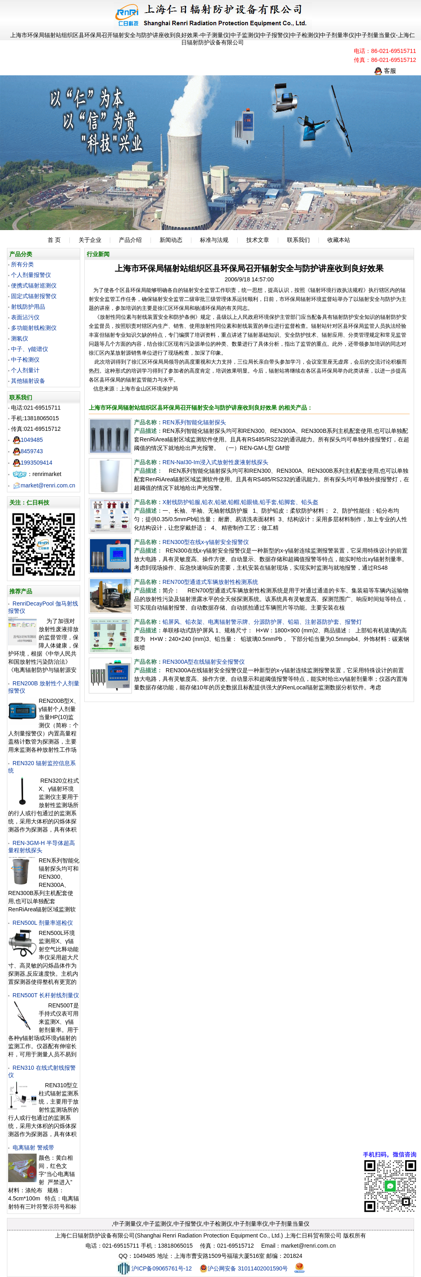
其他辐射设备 (28, 380)
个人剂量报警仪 (31, 275)
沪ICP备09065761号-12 (154, 1268)
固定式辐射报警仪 (34, 296)
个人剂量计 (25, 370)
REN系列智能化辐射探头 (194, 422)
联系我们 (298, 240)
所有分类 (22, 264)
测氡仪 (19, 338)
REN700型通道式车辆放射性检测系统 (210, 582)
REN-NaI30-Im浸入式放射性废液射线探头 (215, 462)
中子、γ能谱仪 (29, 349)
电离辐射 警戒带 (33, 1147)
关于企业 (90, 240)
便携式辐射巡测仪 (34, 285)
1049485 (28, 440)
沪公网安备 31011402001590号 (244, 1268)
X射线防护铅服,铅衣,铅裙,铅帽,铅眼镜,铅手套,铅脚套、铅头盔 (240, 502)
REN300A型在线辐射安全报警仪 (203, 661)
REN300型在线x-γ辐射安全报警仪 (205, 542)
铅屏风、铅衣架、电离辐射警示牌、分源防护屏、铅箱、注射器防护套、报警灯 (262, 622)
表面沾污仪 (25, 317)
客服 (385, 70)
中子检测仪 (25, 359)
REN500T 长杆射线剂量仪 (46, 995)
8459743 (28, 451)
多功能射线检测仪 (34, 328)
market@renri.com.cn (44, 485)
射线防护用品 (28, 306)
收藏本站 (338, 240)
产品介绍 (130, 240)
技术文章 (257, 240)
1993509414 (33, 462)
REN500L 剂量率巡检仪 (43, 922)
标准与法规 (214, 240)
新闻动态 (171, 240)
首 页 (54, 240)
